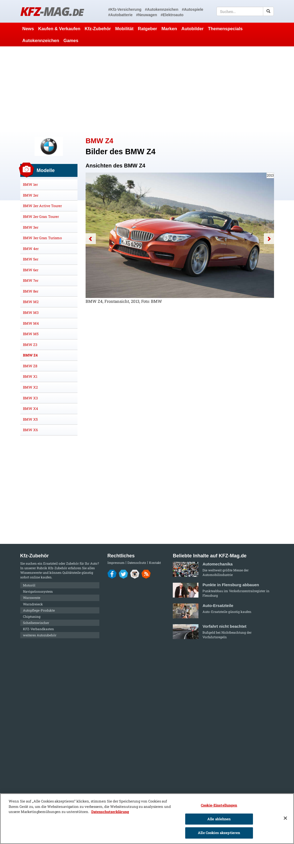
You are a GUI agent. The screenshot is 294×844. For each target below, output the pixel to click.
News (28, 28)
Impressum (115, 563)
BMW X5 (30, 419)
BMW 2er (30, 195)
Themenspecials (225, 28)
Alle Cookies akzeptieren (219, 832)
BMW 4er (31, 248)
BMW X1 (30, 376)
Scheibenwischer (36, 622)
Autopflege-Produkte (39, 610)
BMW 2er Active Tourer (42, 205)
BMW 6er (30, 269)
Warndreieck (33, 604)
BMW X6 (30, 429)
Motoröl (29, 585)
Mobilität (124, 28)
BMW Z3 (30, 344)
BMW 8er (30, 291)
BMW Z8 (30, 365)
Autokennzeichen (40, 40)
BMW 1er (30, 184)
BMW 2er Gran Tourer (41, 216)
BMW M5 (31, 333)
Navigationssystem (38, 591)
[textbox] (245, 11)
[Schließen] (285, 818)
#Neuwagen (146, 15)
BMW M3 (31, 312)
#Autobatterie (120, 15)
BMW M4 (31, 323)
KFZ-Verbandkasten (38, 629)
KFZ (52, 11)
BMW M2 (31, 301)
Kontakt (155, 563)
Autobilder (192, 28)
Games (70, 40)
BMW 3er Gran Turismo (42, 237)
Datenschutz (136, 563)
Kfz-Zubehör (98, 28)
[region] (147, 818)
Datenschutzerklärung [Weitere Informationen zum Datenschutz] (110, 811)
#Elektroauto (172, 15)
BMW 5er (30, 259)
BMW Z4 (30, 355)
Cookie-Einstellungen (219, 805)
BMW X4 (30, 408)
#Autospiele (192, 9)
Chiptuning (31, 616)
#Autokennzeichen (161, 9)
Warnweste (31, 597)
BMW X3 (30, 398)
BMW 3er (30, 227)
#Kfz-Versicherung (124, 9)
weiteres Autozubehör (39, 635)
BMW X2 (30, 387)
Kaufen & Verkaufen (59, 28)
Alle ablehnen (219, 818)
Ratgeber (147, 28)
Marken (169, 28)
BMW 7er (30, 280)
